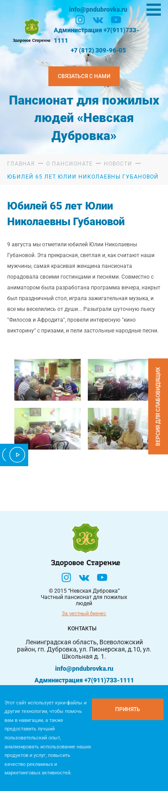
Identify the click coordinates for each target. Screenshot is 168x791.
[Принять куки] (128, 709)
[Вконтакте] (98, 19)
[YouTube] (116, 19)
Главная (21, 164)
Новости (118, 164)
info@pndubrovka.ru (98, 9)
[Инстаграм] (80, 19)
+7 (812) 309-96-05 (98, 50)
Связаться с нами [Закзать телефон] (84, 76)
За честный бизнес (84, 613)
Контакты (82, 628)
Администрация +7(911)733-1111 (96, 35)
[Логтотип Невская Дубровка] (31, 30)
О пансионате (69, 164)
